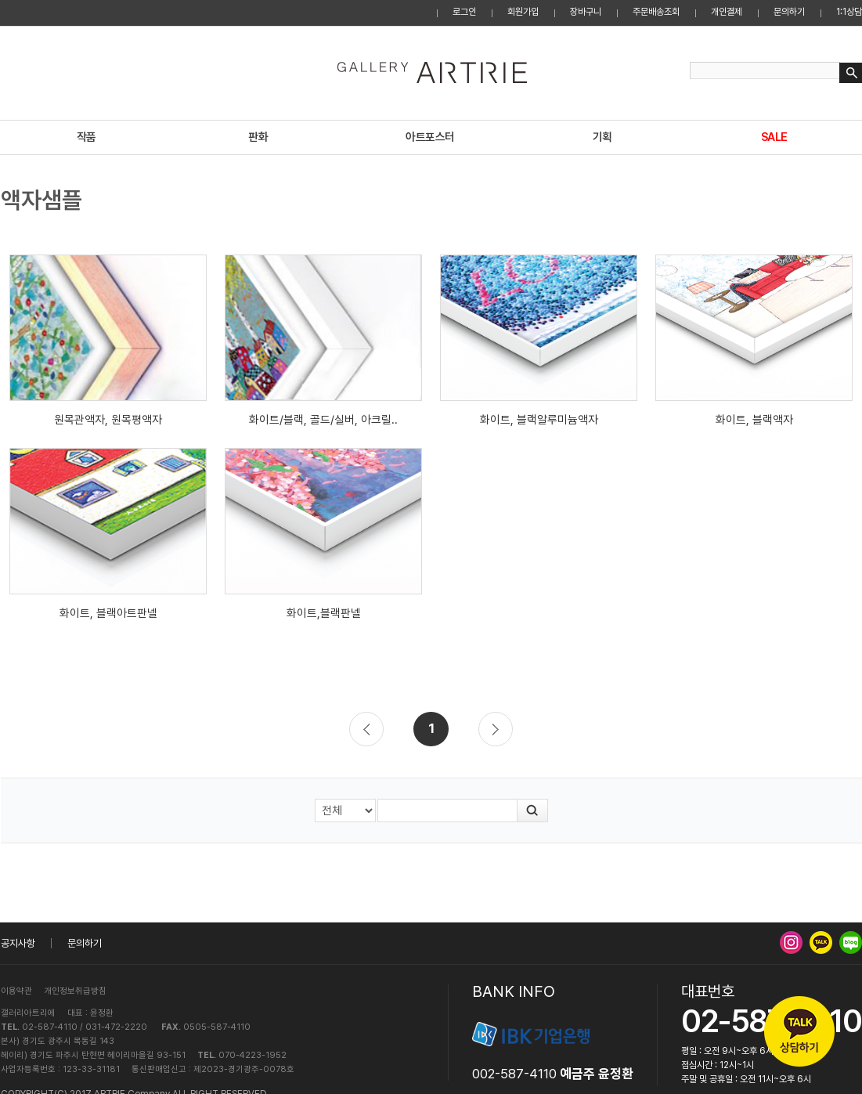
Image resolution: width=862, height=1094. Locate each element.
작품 (86, 137)
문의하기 (789, 11)
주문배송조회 (656, 11)
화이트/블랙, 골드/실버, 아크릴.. (323, 420)
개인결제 (726, 11)
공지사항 (18, 943)
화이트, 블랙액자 (754, 420)
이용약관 (16, 991)
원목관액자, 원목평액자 (108, 420)
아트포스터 (430, 137)
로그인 (464, 11)
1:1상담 (849, 11)
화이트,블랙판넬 (324, 613)
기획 (602, 137)
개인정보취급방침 (75, 991)
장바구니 (585, 11)
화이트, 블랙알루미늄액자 (539, 420)
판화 (258, 137)
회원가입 (523, 11)
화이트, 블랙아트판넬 (108, 613)
